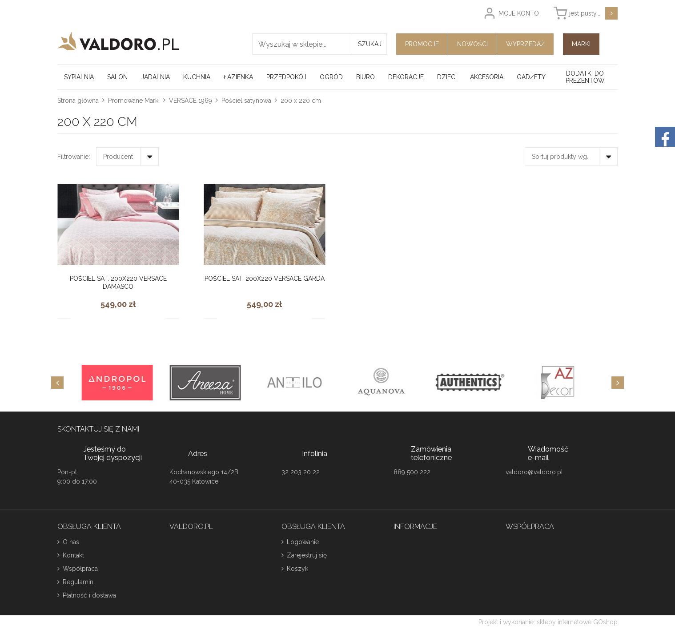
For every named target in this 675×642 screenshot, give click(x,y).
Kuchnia (196, 77)
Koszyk (297, 568)
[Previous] (57, 382)
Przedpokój (286, 77)
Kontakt (73, 555)
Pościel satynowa (246, 100)
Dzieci (447, 77)
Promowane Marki (134, 100)
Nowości (472, 44)
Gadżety (531, 77)
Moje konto (518, 13)
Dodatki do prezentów (585, 77)
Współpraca (80, 568)
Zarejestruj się (307, 555)
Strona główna (78, 100)
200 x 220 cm (301, 100)
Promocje (422, 44)
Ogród (331, 77)
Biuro (365, 77)
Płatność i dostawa (89, 595)
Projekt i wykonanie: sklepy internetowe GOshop (548, 622)
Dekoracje (406, 77)
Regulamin (78, 581)
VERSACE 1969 (190, 100)
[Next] (617, 382)
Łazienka (238, 77)
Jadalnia (155, 77)
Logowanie (303, 541)
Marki (581, 44)
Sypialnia (79, 77)
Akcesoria (486, 77)
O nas (71, 541)
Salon (117, 77)
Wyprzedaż (525, 44)
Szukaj (370, 44)
